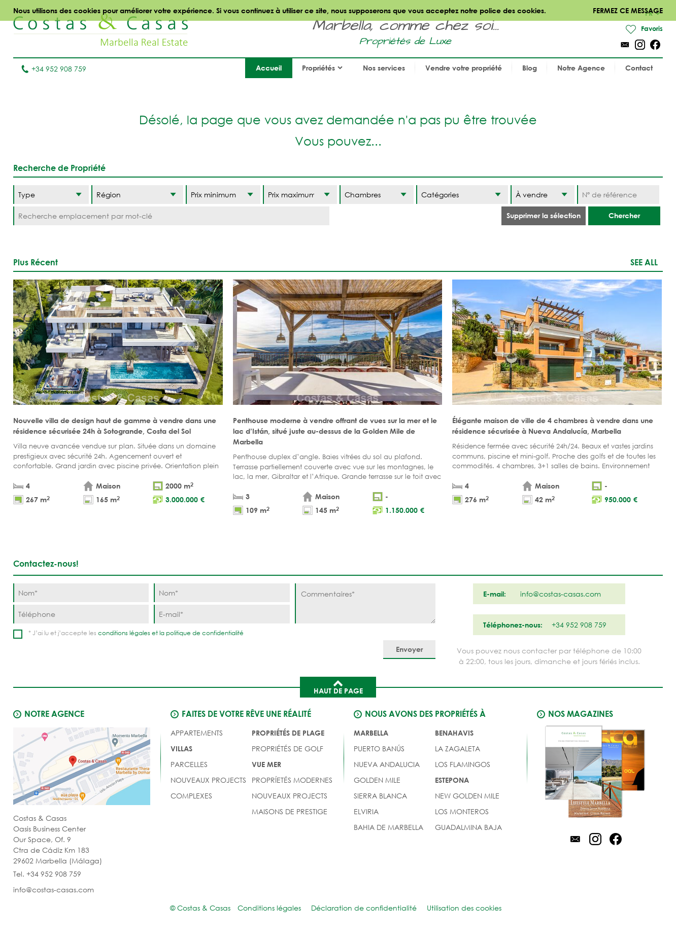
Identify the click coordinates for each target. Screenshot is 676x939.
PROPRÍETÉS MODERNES (292, 780)
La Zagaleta (457, 749)
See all (644, 262)
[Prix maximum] (300, 195)
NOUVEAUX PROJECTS (208, 780)
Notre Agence (581, 68)
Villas (181, 749)
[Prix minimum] (223, 195)
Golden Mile (377, 780)
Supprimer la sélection (543, 216)
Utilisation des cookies (464, 908)
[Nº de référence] (618, 195)
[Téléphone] (81, 614)
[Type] (51, 195)
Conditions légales (269, 908)
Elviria (366, 812)
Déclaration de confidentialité (364, 908)
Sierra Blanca (380, 796)
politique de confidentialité (205, 633)
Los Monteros (462, 812)
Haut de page (338, 686)
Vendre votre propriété (463, 68)
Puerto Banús (379, 749)
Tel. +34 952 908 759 (47, 874)
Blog (529, 68)
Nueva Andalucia (387, 765)
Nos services (384, 68)
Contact (639, 68)
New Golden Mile (467, 796)
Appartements (197, 733)
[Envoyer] (409, 650)
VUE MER (266, 764)
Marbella (371, 733)
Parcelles (189, 765)
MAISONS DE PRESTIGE (289, 812)
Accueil (269, 68)
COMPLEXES (191, 796)
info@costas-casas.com (53, 890)
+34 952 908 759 (53, 69)
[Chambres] (377, 195)
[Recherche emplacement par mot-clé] (171, 216)
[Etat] (542, 195)
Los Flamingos (462, 765)
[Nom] (81, 593)
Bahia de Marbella (388, 827)
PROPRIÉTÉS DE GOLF (287, 749)
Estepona (452, 780)
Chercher (624, 216)
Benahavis (454, 733)
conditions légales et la (132, 633)
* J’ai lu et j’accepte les (136, 633)
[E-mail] (221, 614)
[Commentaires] (365, 604)
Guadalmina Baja (468, 827)
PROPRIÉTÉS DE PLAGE (288, 733)
